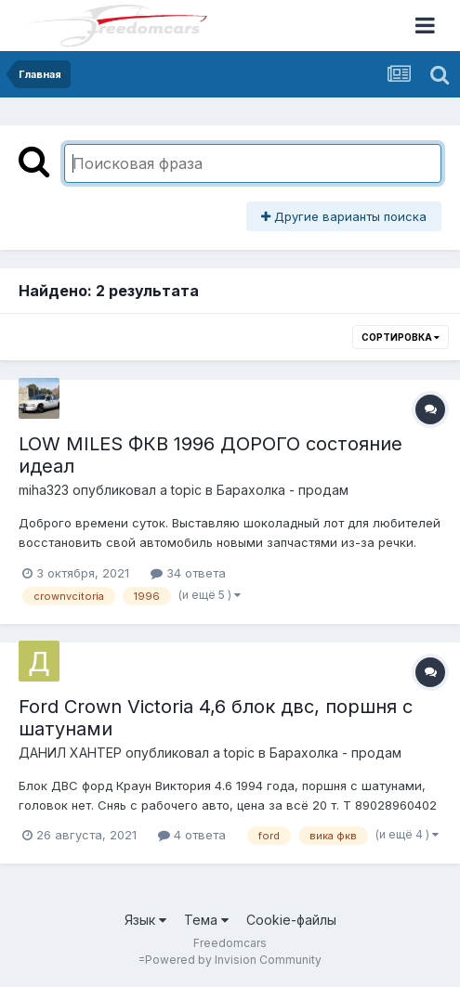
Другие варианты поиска (344, 216)
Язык (145, 920)
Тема (206, 920)
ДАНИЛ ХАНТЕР (70, 752)
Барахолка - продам (282, 490)
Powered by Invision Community (233, 960)
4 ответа (192, 834)
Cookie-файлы (291, 920)
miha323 (44, 490)
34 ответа (188, 572)
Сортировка (400, 337)
